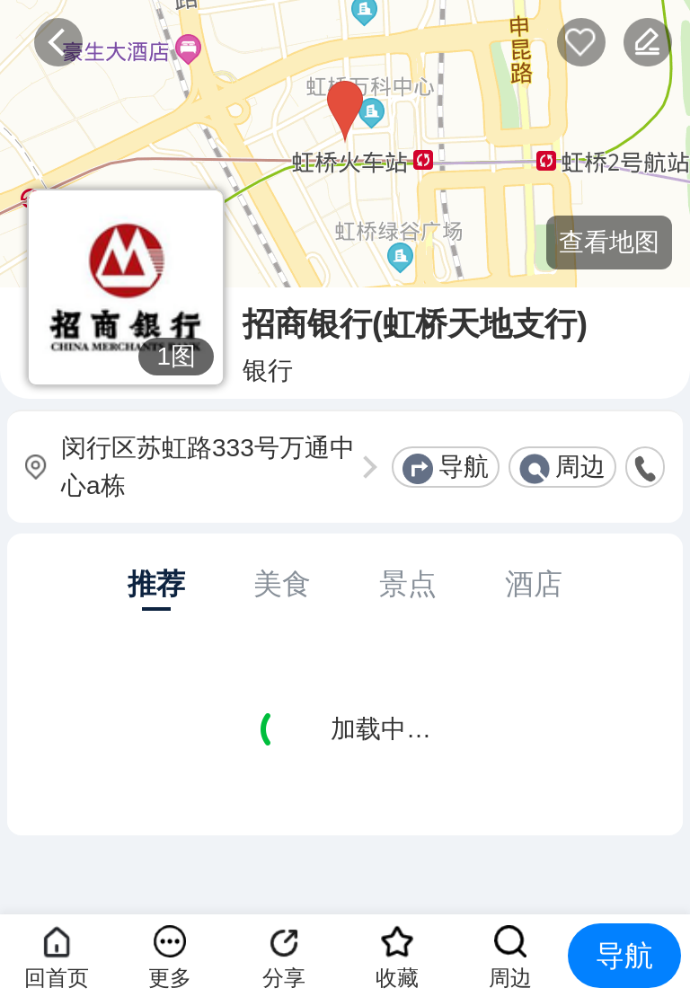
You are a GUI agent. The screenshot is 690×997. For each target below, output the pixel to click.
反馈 (648, 42)
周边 (580, 467)
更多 (169, 978)
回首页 (56, 978)
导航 (463, 467)
